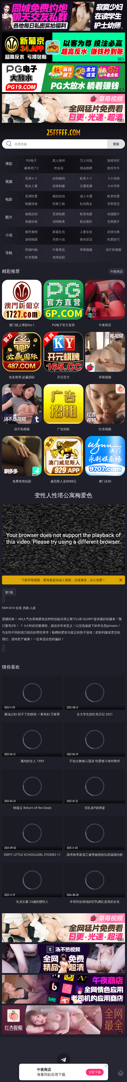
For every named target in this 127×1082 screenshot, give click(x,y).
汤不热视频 (113, 249)
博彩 (8, 163)
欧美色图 (86, 214)
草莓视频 (86, 249)
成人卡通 (86, 196)
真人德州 (58, 160)
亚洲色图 (58, 214)
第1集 (9, 592)
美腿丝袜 (31, 221)
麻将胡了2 (31, 168)
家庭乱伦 (58, 232)
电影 (8, 199)
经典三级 (58, 204)
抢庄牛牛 (113, 168)
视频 (8, 181)
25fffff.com (63, 132)
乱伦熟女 (86, 204)
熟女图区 (86, 221)
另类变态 (113, 204)
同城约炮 (31, 249)
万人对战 (86, 160)
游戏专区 (113, 160)
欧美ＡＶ (86, 178)
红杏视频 (31, 257)
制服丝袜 (31, 204)
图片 (8, 217)
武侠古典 (113, 232)
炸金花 (58, 168)
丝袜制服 (58, 186)
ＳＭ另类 (113, 186)
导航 (8, 252)
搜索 (116, 144)
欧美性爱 (113, 196)
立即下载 (95, 1072)
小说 (8, 234)
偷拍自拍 (58, 196)
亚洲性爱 (31, 196)
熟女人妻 (31, 186)
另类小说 (58, 239)
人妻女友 (86, 232)
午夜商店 (58, 249)
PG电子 (31, 160)
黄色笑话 (86, 239)
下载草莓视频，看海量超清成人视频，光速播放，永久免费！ (72, 580)
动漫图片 (113, 214)
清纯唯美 (58, 221)
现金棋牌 (86, 168)
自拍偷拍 (58, 178)
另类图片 (113, 221)
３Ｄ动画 (113, 178)
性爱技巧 (113, 239)
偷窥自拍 (31, 214)
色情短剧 (58, 257)
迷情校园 (31, 239)
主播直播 (86, 186)
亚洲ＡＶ (31, 178)
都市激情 (31, 232)
